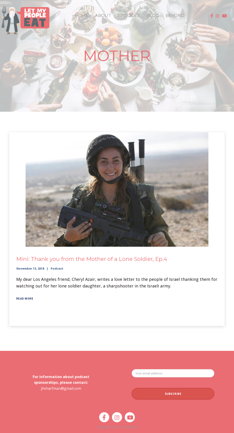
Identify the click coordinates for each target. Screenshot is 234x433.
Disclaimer (130, 427)
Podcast (57, 268)
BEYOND (175, 15)
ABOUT (103, 15)
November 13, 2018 (30, 268)
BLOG (153, 15)
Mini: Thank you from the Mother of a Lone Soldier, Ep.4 (91, 259)
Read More (24, 298)
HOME (82, 15)
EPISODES (128, 15)
